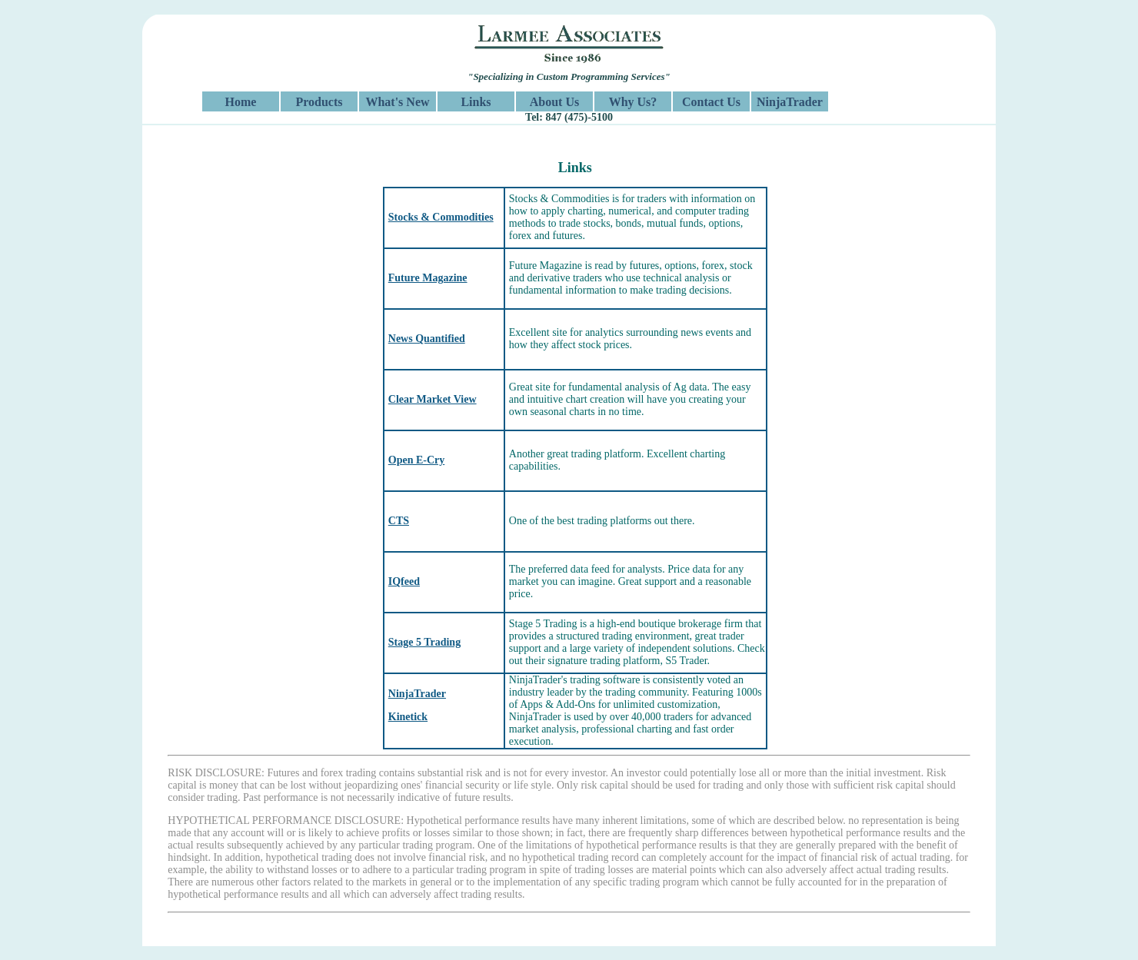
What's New (397, 101)
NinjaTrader (790, 101)
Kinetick (408, 716)
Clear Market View (432, 399)
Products (318, 101)
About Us (554, 101)
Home (241, 101)
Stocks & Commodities (441, 217)
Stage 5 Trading (424, 642)
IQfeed (404, 581)
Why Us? (633, 101)
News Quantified (426, 338)
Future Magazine (428, 278)
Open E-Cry (416, 460)
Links (476, 101)
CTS (398, 521)
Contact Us (711, 101)
